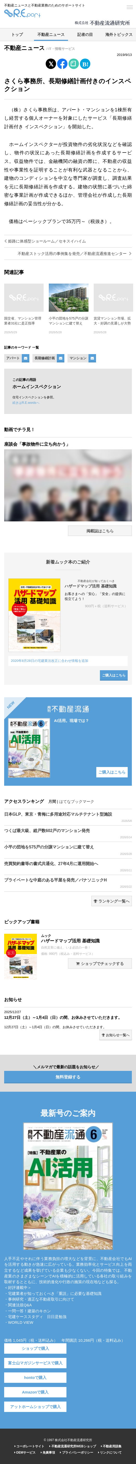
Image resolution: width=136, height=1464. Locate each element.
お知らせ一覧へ (116, 1035)
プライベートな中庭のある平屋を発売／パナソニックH (68, 883)
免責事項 (48, 1452)
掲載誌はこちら (100, 531)
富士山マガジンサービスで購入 (35, 1363)
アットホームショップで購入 (35, 1407)
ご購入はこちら (114, 675)
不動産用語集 (111, 1446)
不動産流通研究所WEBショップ (72, 1446)
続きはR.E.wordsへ (25, 403)
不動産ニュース (51, 35)
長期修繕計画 (45, 358)
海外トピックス (119, 35)
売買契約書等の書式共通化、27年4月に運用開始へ (68, 866)
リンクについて (110, 1452)
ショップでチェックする (100, 964)
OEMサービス (25, 1452)
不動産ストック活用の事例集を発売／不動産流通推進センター (75, 254)
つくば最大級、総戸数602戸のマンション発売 (68, 833)
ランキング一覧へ (112, 901)
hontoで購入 (35, 1378)
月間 (52, 802)
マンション (78, 358)
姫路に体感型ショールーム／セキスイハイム (45, 241)
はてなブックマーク (76, 802)
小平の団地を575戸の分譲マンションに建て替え (68, 850)
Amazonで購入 (35, 1392)
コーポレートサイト (29, 1446)
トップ (17, 35)
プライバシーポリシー (76, 1452)
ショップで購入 (35, 1348)
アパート (13, 358)
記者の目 (85, 35)
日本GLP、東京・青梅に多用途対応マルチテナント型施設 (68, 817)
